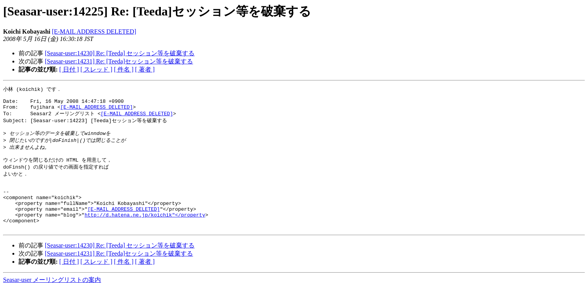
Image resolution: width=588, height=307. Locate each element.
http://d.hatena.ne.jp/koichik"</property (145, 232)
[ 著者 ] (145, 69)
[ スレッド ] (96, 69)
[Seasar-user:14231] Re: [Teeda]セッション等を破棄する (119, 61)
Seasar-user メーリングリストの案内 (52, 299)
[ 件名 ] (124, 69)
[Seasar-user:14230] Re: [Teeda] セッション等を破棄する (119, 53)
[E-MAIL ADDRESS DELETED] (94, 31)
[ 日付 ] (69, 69)
